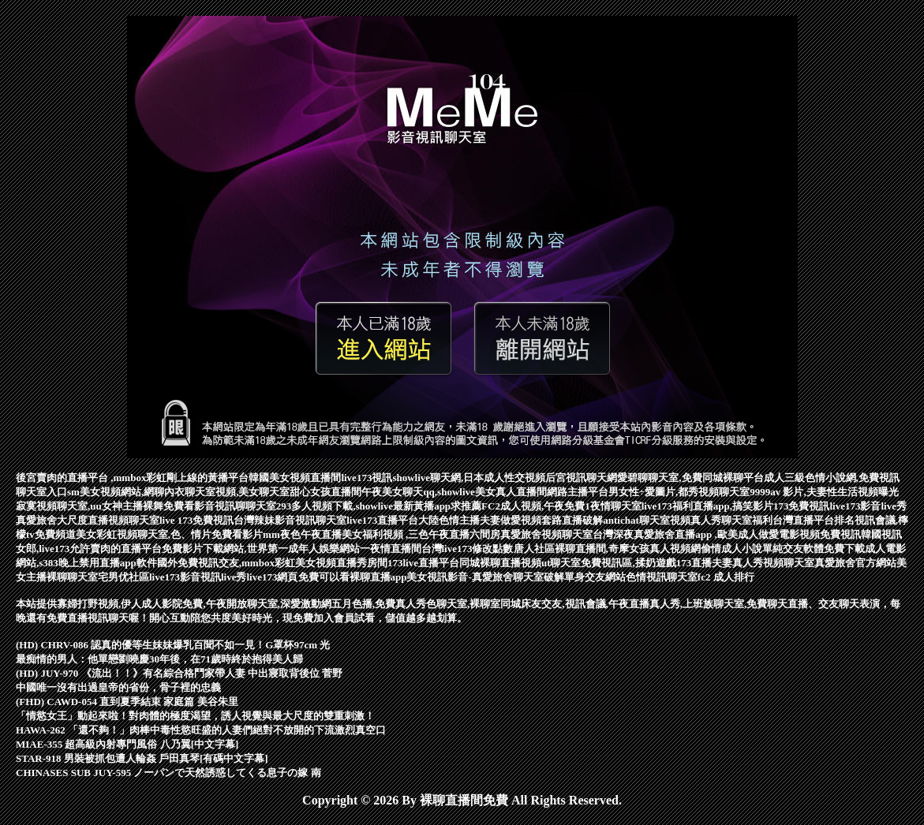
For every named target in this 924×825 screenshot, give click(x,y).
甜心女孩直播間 (325, 492)
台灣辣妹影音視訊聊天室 (290, 520)
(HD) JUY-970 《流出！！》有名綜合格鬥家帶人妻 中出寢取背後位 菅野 (179, 673)
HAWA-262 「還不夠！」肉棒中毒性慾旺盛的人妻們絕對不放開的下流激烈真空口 (201, 730)
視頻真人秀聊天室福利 (721, 520)
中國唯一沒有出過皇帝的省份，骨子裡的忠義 (118, 687)
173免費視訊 (801, 506)
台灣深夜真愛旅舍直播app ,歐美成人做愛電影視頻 (706, 534)
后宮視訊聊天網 (581, 477)
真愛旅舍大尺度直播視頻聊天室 (87, 520)
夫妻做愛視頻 (510, 520)
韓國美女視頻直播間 (295, 477)
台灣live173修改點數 (467, 548)
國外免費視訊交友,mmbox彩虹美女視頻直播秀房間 (272, 563)
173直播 (694, 563)
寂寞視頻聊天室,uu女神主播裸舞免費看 (105, 506)
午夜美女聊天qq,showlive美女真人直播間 (453, 492)
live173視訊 (366, 477)
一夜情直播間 (390, 548)
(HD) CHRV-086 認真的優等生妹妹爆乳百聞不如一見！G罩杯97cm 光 (173, 645)
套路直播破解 (572, 520)
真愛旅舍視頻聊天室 (546, 534)
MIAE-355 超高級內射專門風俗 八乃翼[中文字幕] (127, 744)
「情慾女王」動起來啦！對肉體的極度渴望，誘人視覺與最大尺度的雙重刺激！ (195, 716)
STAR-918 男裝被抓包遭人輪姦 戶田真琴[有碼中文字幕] (142, 758)
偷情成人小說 (731, 548)
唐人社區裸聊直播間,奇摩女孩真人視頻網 (607, 548)
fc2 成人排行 (726, 577)
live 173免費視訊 (196, 520)
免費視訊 (840, 534)
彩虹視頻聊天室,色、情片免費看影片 (179, 534)
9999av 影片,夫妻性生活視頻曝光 (824, 492)
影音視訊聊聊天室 (235, 506)
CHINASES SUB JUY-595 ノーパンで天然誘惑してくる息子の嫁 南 (168, 772)
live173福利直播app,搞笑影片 (707, 506)
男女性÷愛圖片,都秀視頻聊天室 (679, 492)
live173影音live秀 (868, 506)
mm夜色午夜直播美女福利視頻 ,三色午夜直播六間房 (381, 534)
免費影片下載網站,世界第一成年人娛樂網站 (260, 548)
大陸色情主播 (449, 520)
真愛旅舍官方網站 (855, 563)
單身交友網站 (595, 577)
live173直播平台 (382, 520)
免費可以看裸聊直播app (352, 577)
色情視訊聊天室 (662, 577)
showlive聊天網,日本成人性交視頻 (468, 477)
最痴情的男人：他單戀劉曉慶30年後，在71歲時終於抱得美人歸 (159, 659)
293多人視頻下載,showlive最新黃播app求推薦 (378, 506)
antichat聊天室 (636, 520)
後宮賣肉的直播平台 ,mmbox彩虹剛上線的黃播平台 (132, 477)
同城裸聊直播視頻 (500, 563)
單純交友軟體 (793, 548)
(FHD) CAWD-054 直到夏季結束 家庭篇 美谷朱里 (127, 701)
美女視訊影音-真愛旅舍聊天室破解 (484, 577)
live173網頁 (272, 577)
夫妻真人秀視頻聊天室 (763, 563)
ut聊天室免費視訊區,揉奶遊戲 (608, 563)
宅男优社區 (123, 577)
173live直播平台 (423, 563)
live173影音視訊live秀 (198, 577)
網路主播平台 (577, 492)
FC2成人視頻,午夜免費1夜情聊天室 (561, 506)
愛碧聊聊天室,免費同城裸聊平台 (690, 477)
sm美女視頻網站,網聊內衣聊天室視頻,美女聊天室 (178, 492)
